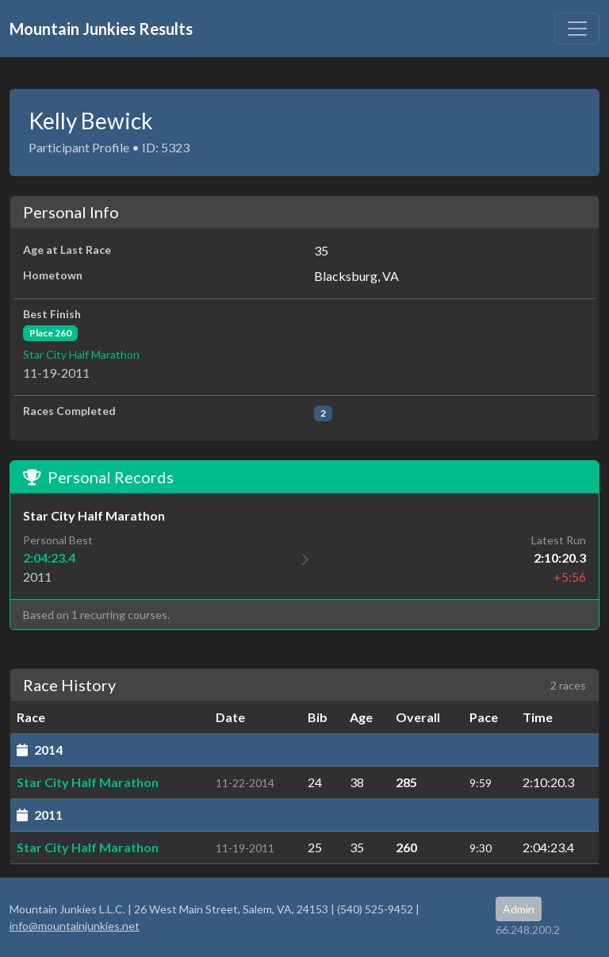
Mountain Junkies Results (101, 28)
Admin (518, 909)
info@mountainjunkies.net (75, 925)
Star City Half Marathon (81, 354)
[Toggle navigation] (577, 28)
